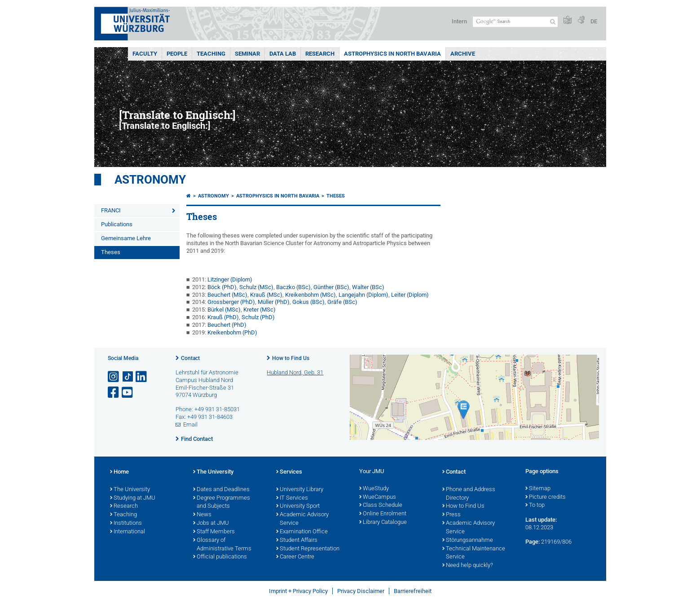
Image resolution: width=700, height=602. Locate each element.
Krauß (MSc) (266, 294)
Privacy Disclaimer (360, 591)
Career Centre (295, 557)
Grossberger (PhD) (231, 302)
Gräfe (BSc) (342, 302)
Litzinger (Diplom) (229, 279)
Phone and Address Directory (468, 494)
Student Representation (307, 549)
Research (320, 53)
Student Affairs (296, 540)
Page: (532, 541)
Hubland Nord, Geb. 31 (295, 372)
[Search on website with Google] (515, 22)
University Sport (298, 506)
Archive (462, 53)
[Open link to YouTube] (128, 392)
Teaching (211, 53)
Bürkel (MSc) (224, 309)
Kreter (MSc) (259, 309)
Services (289, 472)
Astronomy (150, 179)
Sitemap (537, 489)
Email (190, 424)
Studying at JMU (132, 498)
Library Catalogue (383, 523)
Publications (116, 224)
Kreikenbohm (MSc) (310, 294)
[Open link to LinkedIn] (142, 377)
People (177, 53)
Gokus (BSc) (308, 302)
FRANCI (111, 210)
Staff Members (214, 532)
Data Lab (282, 53)
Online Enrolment (382, 514)
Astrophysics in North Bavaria (392, 53)
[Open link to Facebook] (114, 392)
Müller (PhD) (274, 302)
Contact (190, 358)
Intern (459, 21)
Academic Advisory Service (302, 519)
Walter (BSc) (368, 287)
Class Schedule (380, 505)
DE (593, 21)
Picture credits (545, 497)
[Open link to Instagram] (114, 377)
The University (130, 490)
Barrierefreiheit (412, 591)
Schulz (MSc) (256, 287)
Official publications (220, 557)
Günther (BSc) (331, 287)
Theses (110, 252)
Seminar (247, 53)
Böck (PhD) (222, 287)
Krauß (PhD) (223, 317)
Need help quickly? (467, 566)
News (202, 515)
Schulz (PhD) (258, 317)
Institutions (126, 523)
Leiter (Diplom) (410, 294)
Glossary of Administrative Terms (222, 544)
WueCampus (377, 497)
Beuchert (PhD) (227, 324)
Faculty (144, 53)
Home (119, 472)
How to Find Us (290, 358)
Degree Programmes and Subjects (221, 502)
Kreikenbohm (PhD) (232, 332)
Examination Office (302, 532)
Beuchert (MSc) (227, 294)
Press (451, 515)
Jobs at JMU (211, 523)
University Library (299, 490)
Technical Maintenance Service (473, 553)
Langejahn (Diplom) (363, 294)
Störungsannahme (467, 540)
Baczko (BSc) (293, 287)
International (127, 532)
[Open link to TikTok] (128, 377)
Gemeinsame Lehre (126, 238)
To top (535, 505)
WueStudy (374, 489)
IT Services (292, 498)
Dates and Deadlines (221, 490)
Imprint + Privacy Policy (298, 591)
